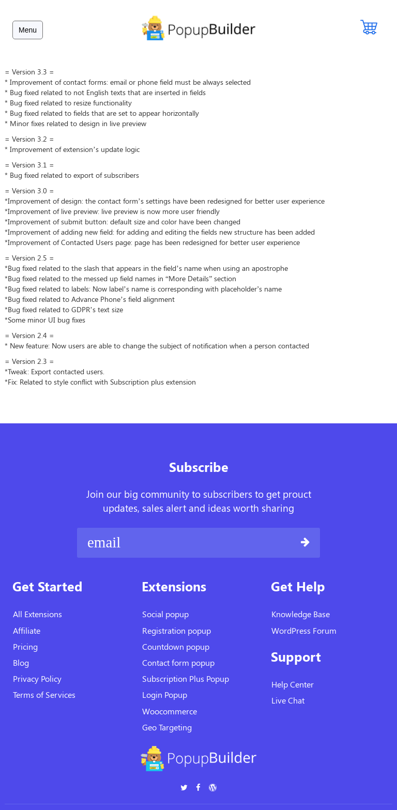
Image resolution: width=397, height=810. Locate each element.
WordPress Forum (304, 630)
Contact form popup (178, 662)
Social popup (165, 613)
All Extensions (37, 613)
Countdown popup (175, 646)
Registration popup (176, 630)
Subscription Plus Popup (185, 678)
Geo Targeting (167, 727)
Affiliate (26, 630)
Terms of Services (44, 694)
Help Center (292, 684)
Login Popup (164, 694)
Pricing (25, 646)
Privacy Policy (37, 678)
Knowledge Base (300, 613)
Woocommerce (169, 711)
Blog (21, 662)
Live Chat (287, 700)
